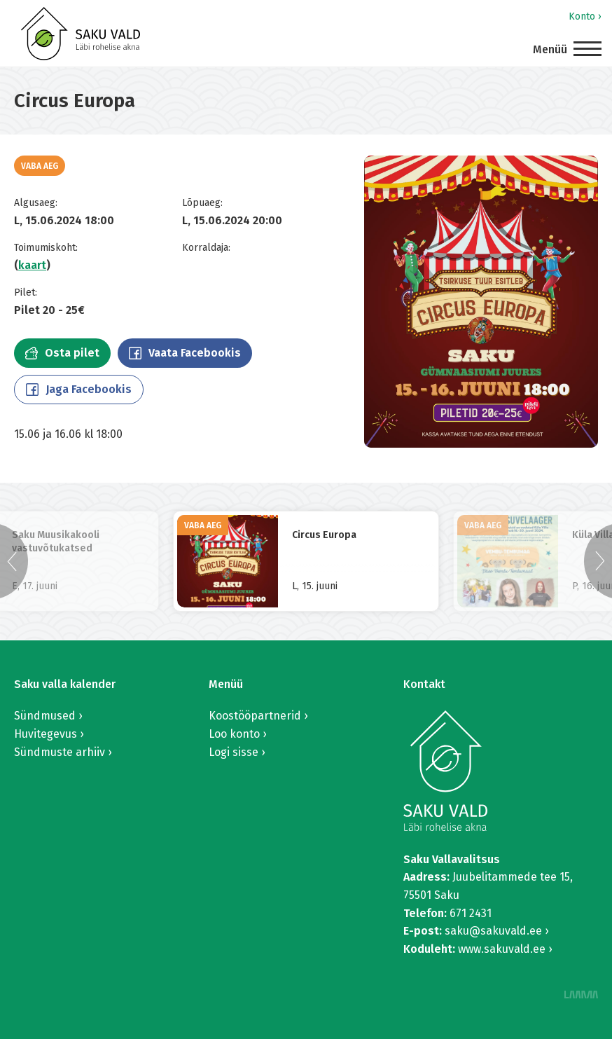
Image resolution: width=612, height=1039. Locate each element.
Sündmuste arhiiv (59, 752)
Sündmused (45, 715)
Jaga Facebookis (79, 389)
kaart (32, 265)
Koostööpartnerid (255, 715)
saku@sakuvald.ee (493, 930)
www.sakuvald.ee (501, 949)
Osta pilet (62, 352)
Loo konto (234, 734)
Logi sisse (233, 752)
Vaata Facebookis (185, 352)
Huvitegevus (45, 734)
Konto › (585, 16)
